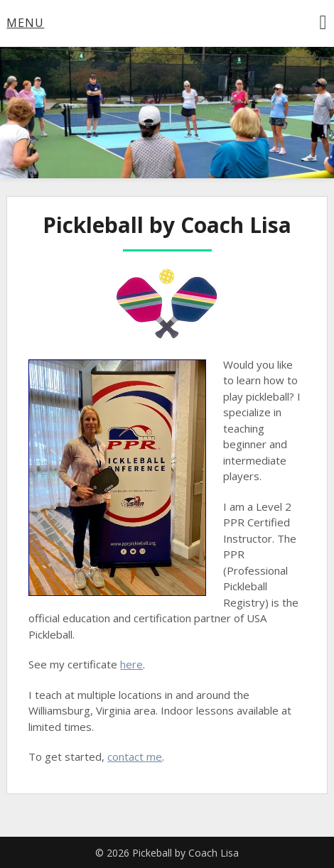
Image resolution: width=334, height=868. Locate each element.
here (131, 664)
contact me (134, 756)
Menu (25, 23)
